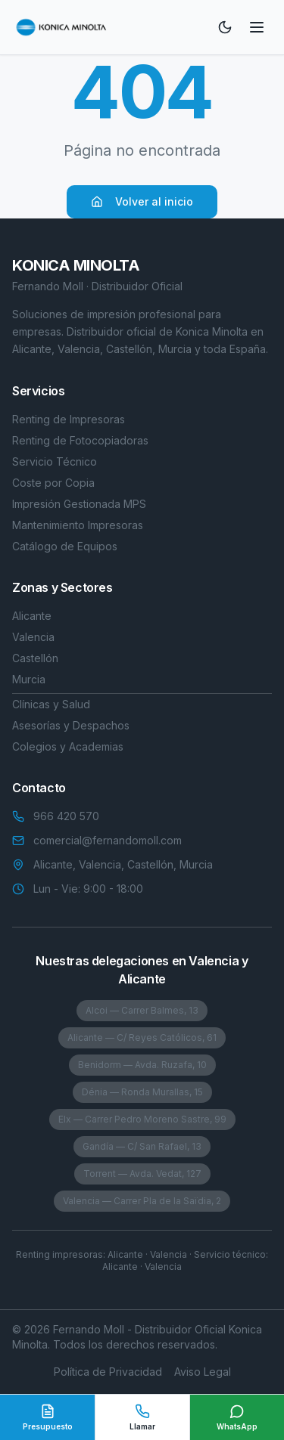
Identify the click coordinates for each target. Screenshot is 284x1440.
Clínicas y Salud (51, 704)
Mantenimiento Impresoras (77, 525)
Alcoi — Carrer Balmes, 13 (142, 1010)
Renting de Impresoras (68, 419)
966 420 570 (66, 816)
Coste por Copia (53, 482)
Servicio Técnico (54, 461)
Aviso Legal (202, 1371)
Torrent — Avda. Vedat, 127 (142, 1173)
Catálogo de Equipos (64, 546)
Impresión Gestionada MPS (79, 503)
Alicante (31, 615)
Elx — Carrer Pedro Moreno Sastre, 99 (142, 1119)
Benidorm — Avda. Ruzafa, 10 (142, 1064)
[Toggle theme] (225, 27)
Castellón (35, 658)
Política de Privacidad (108, 1371)
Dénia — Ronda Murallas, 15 (142, 1092)
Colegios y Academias (67, 746)
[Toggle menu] (257, 27)
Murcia (28, 679)
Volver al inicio (142, 201)
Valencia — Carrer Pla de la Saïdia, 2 (142, 1200)
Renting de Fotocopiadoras (80, 440)
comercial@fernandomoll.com (107, 840)
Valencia (33, 636)
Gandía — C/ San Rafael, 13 (142, 1146)
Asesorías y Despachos (71, 725)
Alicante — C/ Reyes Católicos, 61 (142, 1037)
